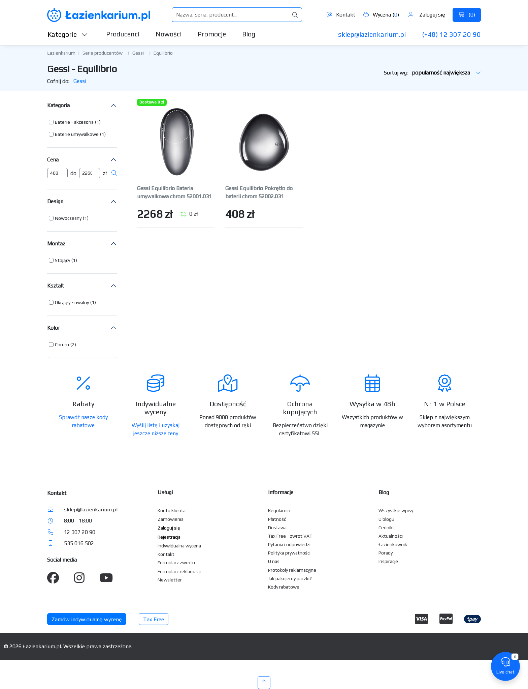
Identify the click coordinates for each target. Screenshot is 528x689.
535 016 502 (79, 543)
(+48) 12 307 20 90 (451, 34)
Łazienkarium (61, 53)
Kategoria (58, 105)
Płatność (277, 519)
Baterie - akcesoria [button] (74, 122)
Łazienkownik (392, 544)
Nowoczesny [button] (68, 218)
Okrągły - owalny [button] (72, 302)
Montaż (56, 243)
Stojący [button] (62, 260)
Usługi (165, 492)
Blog (248, 34)
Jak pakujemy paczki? (290, 578)
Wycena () (381, 14)
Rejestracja (169, 537)
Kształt (55, 285)
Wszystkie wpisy (395, 510)
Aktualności (390, 536)
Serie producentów (102, 53)
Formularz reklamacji (179, 571)
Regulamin (279, 510)
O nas (273, 561)
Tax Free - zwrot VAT (290, 536)
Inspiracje (388, 561)
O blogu (386, 519)
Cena (53, 159)
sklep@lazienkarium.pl (372, 34)
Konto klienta (172, 510)
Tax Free (153, 619)
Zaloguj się (426, 14)
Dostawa (277, 527)
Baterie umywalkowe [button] (77, 134)
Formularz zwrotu (176, 562)
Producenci (122, 34)
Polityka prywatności (289, 553)
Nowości (169, 34)
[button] (75, 122)
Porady (385, 553)
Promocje (212, 34)
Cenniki (386, 527)
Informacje (280, 492)
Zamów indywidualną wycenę (87, 619)
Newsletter (170, 579)
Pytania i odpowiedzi (289, 544)
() (466, 14)
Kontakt (341, 14)
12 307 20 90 (79, 532)
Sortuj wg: (432, 72)
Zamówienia (171, 519)
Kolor (53, 328)
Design (55, 201)
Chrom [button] (62, 344)
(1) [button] (98, 122)
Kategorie (67, 34)
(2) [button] (73, 344)
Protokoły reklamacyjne (292, 570)
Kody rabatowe (283, 587)
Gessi (138, 53)
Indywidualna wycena (179, 545)
